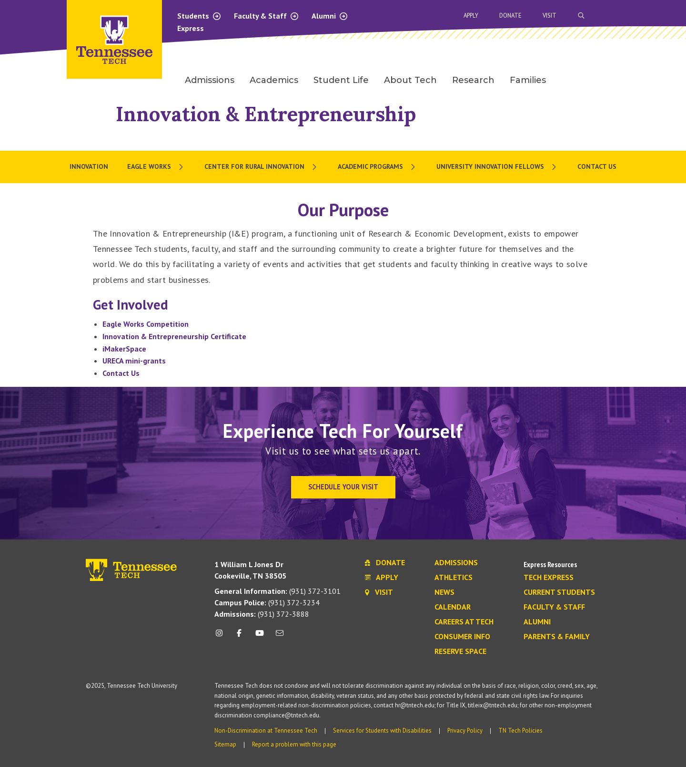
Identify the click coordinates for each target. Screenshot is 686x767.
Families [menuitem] (528, 80)
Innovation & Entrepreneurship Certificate (174, 336)
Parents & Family (557, 636)
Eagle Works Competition (145, 324)
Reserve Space (460, 651)
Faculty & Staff (266, 16)
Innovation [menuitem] (89, 166)
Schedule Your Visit (343, 486)
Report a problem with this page (294, 744)
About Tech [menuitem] (410, 80)
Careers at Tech (464, 622)
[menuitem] (156, 167)
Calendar (452, 607)
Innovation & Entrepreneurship (266, 113)
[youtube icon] (260, 636)
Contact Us (121, 373)
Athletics (453, 577)
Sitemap (225, 744)
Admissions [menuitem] (209, 80)
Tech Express (549, 577)
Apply (471, 15)
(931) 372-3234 (267, 602)
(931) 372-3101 (277, 591)
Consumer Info (462, 636)
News (444, 592)
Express (190, 28)
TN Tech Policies (520, 730)
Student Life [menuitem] (341, 80)
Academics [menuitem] (274, 80)
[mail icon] (280, 636)
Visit (549, 15)
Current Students (559, 592)
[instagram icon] (221, 636)
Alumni (330, 16)
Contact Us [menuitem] (596, 166)
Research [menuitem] (473, 80)
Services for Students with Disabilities (382, 730)
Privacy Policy (465, 730)
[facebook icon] (239, 636)
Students (199, 16)
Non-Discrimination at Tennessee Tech (265, 730)
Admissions (456, 563)
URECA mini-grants (134, 360)
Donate (510, 15)
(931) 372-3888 (261, 614)
